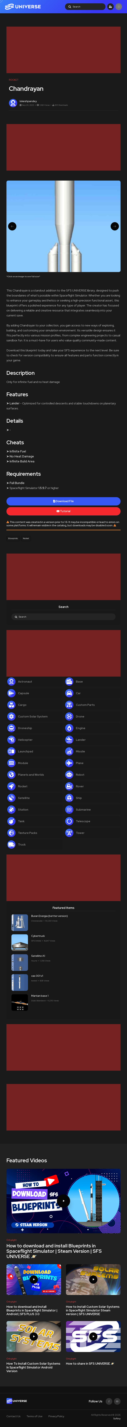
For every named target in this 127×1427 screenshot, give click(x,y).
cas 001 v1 (37, 976)
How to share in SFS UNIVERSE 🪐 (90, 1364)
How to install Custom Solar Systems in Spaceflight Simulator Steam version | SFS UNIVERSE (93, 1310)
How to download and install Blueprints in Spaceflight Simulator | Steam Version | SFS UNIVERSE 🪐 (54, 1251)
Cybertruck (38, 936)
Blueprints (13, 538)
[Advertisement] (63, 50)
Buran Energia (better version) (49, 916)
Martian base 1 (39, 996)
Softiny (117, 1418)
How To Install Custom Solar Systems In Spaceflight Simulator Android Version (33, 1367)
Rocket (26, 538)
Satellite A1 (38, 956)
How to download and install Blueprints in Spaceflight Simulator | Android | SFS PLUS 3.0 (31, 1310)
